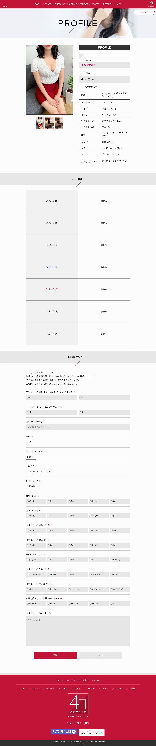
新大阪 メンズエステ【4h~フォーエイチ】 (76, 741)
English (144, 12)
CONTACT (83, 4)
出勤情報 (151, 7)
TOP (37, 4)
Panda (82, 744)
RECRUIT (107, 4)
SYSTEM (49, 4)
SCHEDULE (72, 4)
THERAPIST (60, 4)
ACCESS (95, 4)
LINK (133, 689)
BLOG (118, 4)
